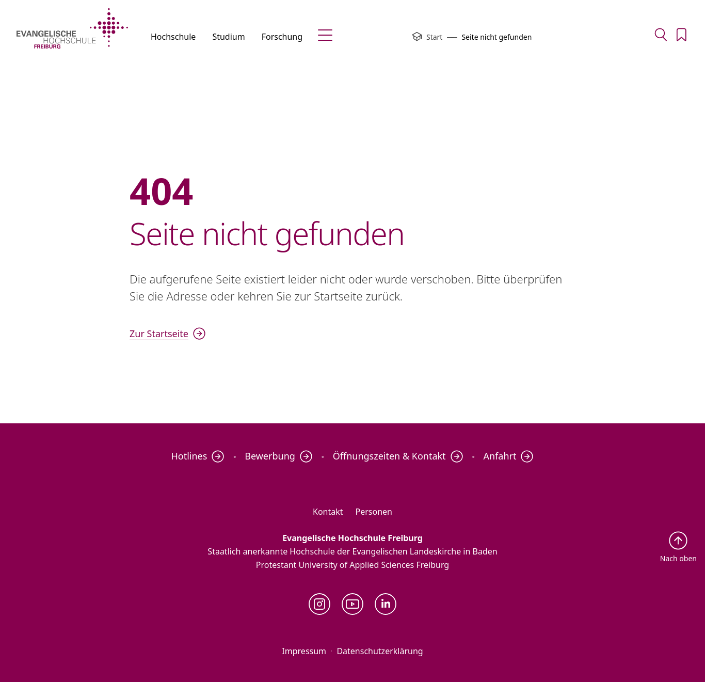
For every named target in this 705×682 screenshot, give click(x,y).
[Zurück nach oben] (678, 547)
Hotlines (198, 456)
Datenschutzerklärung (380, 651)
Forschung (282, 36)
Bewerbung (279, 456)
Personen (374, 511)
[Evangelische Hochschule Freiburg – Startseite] (72, 28)
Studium (228, 36)
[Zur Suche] (660, 34)
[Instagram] (319, 604)
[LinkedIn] (385, 604)
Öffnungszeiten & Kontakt (398, 456)
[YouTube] (352, 604)
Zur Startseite (168, 333)
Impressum (304, 651)
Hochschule (173, 36)
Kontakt (328, 511)
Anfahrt (508, 456)
